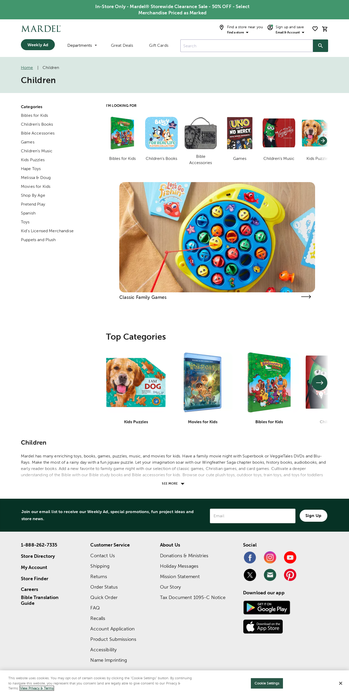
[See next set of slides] (319, 383)
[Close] (340, 683)
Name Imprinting (108, 660)
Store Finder (34, 578)
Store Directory (38, 556)
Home (27, 67)
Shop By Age (33, 195)
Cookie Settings (267, 683)
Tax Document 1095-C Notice (193, 597)
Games (27, 142)
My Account (34, 567)
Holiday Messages (179, 566)
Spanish (28, 213)
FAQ (94, 608)
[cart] (325, 29)
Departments (82, 45)
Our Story (170, 587)
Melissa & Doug (36, 177)
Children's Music (36, 151)
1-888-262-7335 (39, 545)
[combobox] (246, 45)
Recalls (97, 618)
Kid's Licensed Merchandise (47, 231)
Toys (25, 222)
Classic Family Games (143, 297)
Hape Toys (31, 168)
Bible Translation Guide (40, 600)
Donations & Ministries (184, 555)
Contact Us (102, 555)
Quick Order (103, 597)
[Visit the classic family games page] (306, 297)
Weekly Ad (37, 44)
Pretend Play (33, 204)
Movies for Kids (35, 186)
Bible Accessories (38, 133)
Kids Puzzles (33, 160)
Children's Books (37, 124)
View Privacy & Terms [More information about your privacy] (37, 688)
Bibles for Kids (34, 115)
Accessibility (103, 649)
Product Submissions (113, 639)
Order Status (104, 587)
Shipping (99, 566)
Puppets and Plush (38, 239)
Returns (98, 576)
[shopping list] (315, 29)
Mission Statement (180, 576)
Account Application (112, 628)
